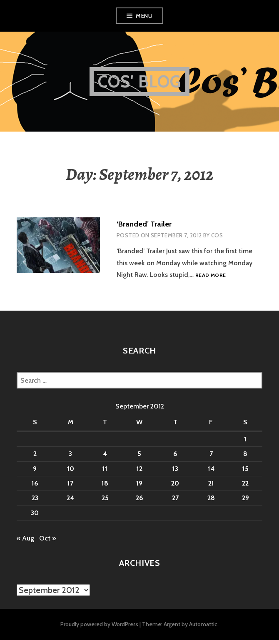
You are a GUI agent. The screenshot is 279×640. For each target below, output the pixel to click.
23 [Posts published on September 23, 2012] (35, 498)
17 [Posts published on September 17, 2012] (70, 483)
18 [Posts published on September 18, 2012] (105, 483)
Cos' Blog (140, 81)
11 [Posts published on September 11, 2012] (104, 469)
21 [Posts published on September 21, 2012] (211, 483)
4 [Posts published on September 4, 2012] (105, 454)
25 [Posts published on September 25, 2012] (105, 498)
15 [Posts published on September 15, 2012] (245, 469)
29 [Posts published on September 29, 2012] (245, 498)
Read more (210, 275)
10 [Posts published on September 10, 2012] (70, 469)
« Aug (25, 538)
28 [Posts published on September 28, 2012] (211, 498)
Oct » (47, 538)
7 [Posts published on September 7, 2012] (211, 454)
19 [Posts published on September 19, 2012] (139, 483)
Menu (144, 16)
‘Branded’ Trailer (144, 224)
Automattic (203, 624)
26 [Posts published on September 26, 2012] (139, 498)
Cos (217, 235)
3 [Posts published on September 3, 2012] (70, 454)
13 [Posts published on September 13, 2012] (175, 469)
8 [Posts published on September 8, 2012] (245, 454)
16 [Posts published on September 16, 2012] (35, 483)
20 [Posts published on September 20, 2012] (175, 483)
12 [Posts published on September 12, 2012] (139, 469)
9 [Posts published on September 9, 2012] (35, 469)
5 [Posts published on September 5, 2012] (139, 454)
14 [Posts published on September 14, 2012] (211, 469)
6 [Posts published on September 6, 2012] (175, 454)
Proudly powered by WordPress (99, 624)
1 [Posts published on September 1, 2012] (245, 439)
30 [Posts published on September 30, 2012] (35, 513)
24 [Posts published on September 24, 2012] (70, 498)
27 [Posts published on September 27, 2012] (175, 498)
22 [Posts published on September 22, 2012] (245, 483)
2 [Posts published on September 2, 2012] (35, 454)
